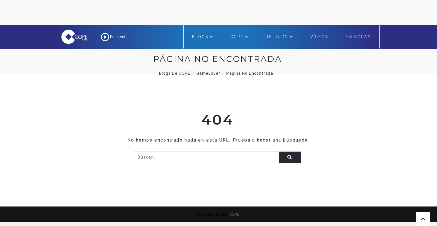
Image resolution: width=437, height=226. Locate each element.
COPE (239, 37)
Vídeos (319, 37)
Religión (279, 37)
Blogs (202, 37)
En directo (114, 37)
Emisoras (358, 37)
